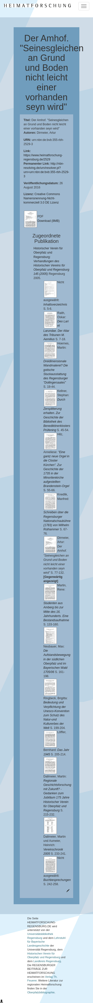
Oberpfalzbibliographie (41, 992)
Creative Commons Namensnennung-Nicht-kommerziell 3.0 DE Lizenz (42, 198)
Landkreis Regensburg (47, 961)
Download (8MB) (48, 221)
